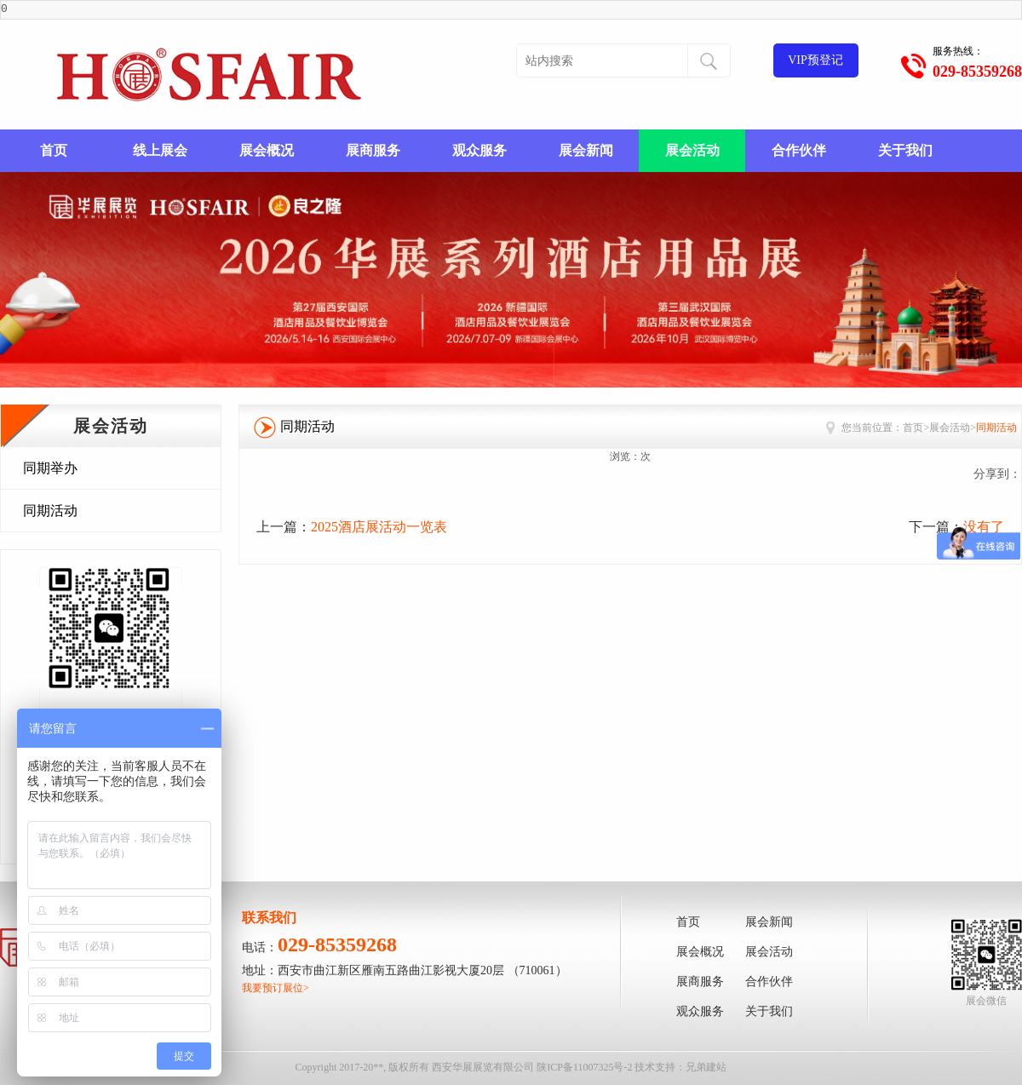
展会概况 (266, 150)
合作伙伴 (799, 150)
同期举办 (50, 468)
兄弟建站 (706, 1067)
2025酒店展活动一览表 (379, 527)
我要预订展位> (275, 988)
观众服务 (479, 150)
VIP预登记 (815, 60)
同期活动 (50, 510)
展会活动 (692, 150)
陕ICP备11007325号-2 (584, 1067)
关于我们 (905, 150)
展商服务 (373, 150)
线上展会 (160, 150)
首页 (53, 150)
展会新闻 (586, 150)
